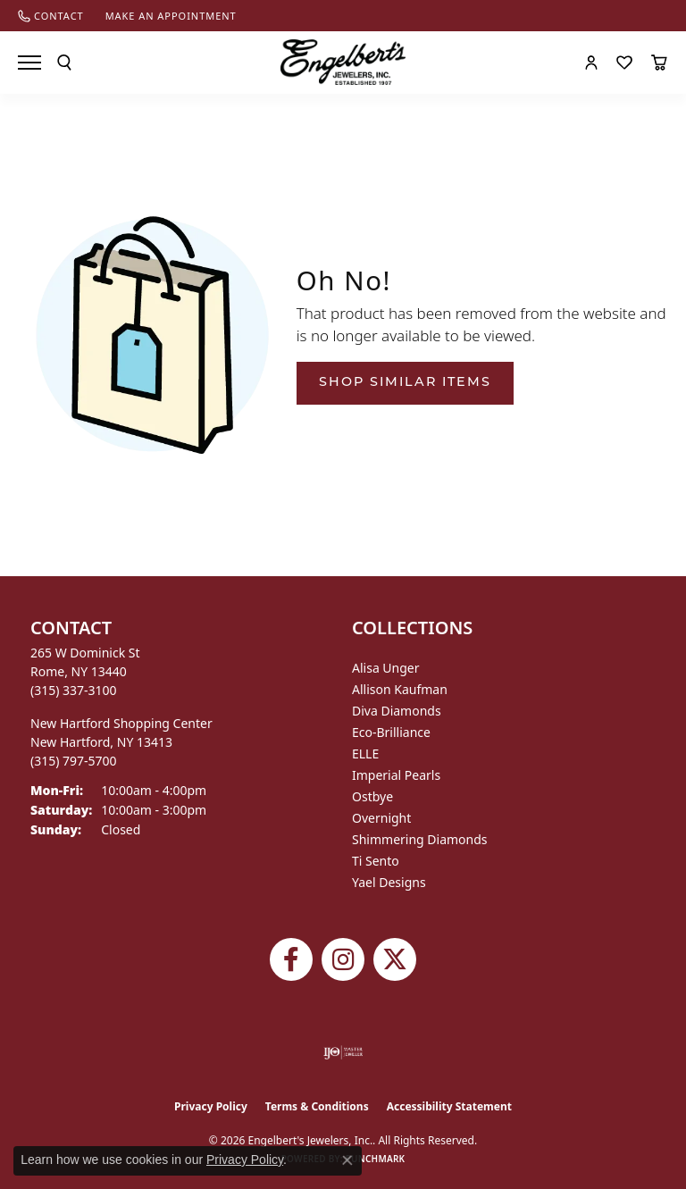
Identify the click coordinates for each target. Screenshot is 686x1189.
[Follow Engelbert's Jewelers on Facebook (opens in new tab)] (291, 959)
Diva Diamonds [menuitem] (396, 710)
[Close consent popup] (347, 1160)
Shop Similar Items (405, 382)
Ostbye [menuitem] (372, 796)
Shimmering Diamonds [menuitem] (420, 839)
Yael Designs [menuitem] (389, 882)
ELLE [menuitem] (365, 753)
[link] (51, 15)
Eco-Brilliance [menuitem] (391, 732)
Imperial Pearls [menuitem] (396, 774)
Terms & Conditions (317, 1106)
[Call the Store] (73, 690)
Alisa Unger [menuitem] (386, 667)
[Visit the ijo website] (343, 1052)
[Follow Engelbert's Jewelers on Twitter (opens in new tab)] (394, 959)
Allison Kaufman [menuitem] (400, 689)
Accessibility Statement (449, 1106)
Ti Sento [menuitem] (375, 860)
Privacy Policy (210, 1106)
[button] (64, 62)
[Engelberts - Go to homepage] (343, 62)
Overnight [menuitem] (381, 817)
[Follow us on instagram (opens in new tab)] (343, 959)
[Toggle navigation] (29, 63)
